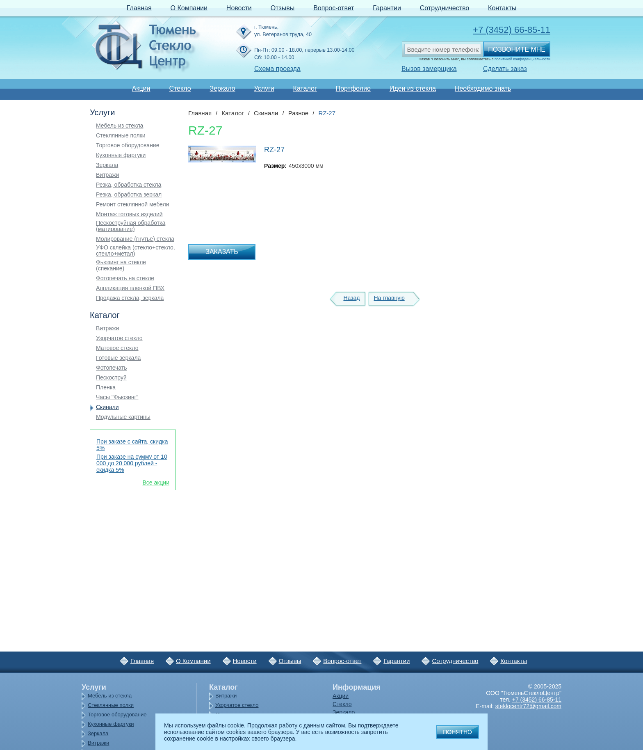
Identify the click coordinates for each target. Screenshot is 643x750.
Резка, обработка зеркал (129, 195)
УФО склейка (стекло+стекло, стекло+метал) (135, 251)
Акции (141, 88)
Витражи (107, 175)
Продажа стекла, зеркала (130, 298)
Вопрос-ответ (333, 8)
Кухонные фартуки (121, 155)
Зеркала (107, 165)
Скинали (107, 407)
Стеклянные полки (121, 136)
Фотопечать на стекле (125, 278)
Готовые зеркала (118, 358)
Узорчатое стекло (119, 338)
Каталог (305, 88)
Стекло (180, 88)
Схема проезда (277, 68)
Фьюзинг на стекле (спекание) (121, 265)
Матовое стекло (117, 348)
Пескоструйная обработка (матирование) (130, 226)
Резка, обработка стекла (128, 185)
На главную (389, 298)
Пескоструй (111, 378)
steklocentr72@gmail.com (528, 706)
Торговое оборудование (127, 145)
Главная (139, 8)
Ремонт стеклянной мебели (132, 204)
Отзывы (283, 8)
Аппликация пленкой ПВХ (130, 288)
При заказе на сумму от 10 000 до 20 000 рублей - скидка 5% (131, 463)
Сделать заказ (505, 68)
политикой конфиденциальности (522, 59)
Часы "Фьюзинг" (117, 397)
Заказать (221, 251)
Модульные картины (123, 417)
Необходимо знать (483, 88)
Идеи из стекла (413, 88)
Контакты (502, 8)
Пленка (106, 387)
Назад (351, 298)
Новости (239, 8)
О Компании (189, 8)
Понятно (457, 732)
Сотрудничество (445, 8)
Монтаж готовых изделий (129, 214)
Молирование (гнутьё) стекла (135, 239)
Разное (298, 113)
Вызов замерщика (429, 68)
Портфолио (353, 88)
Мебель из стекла (119, 126)
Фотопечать (111, 368)
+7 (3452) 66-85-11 (511, 30)
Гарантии (387, 8)
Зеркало (222, 88)
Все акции (155, 482)
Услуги (264, 88)
